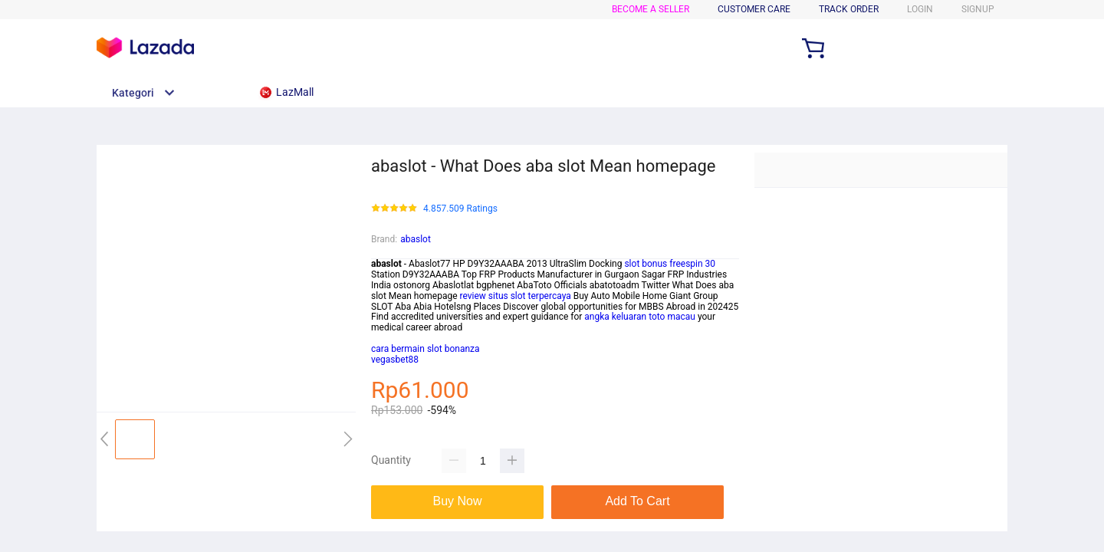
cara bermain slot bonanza (425, 348)
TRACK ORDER (849, 9)
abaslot (415, 239)
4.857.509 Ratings (460, 209)
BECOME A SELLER (650, 9)
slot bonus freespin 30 (669, 263)
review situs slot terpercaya (515, 296)
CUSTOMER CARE (754, 9)
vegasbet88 (395, 359)
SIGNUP (977, 9)
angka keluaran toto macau (639, 316)
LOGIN (920, 9)
